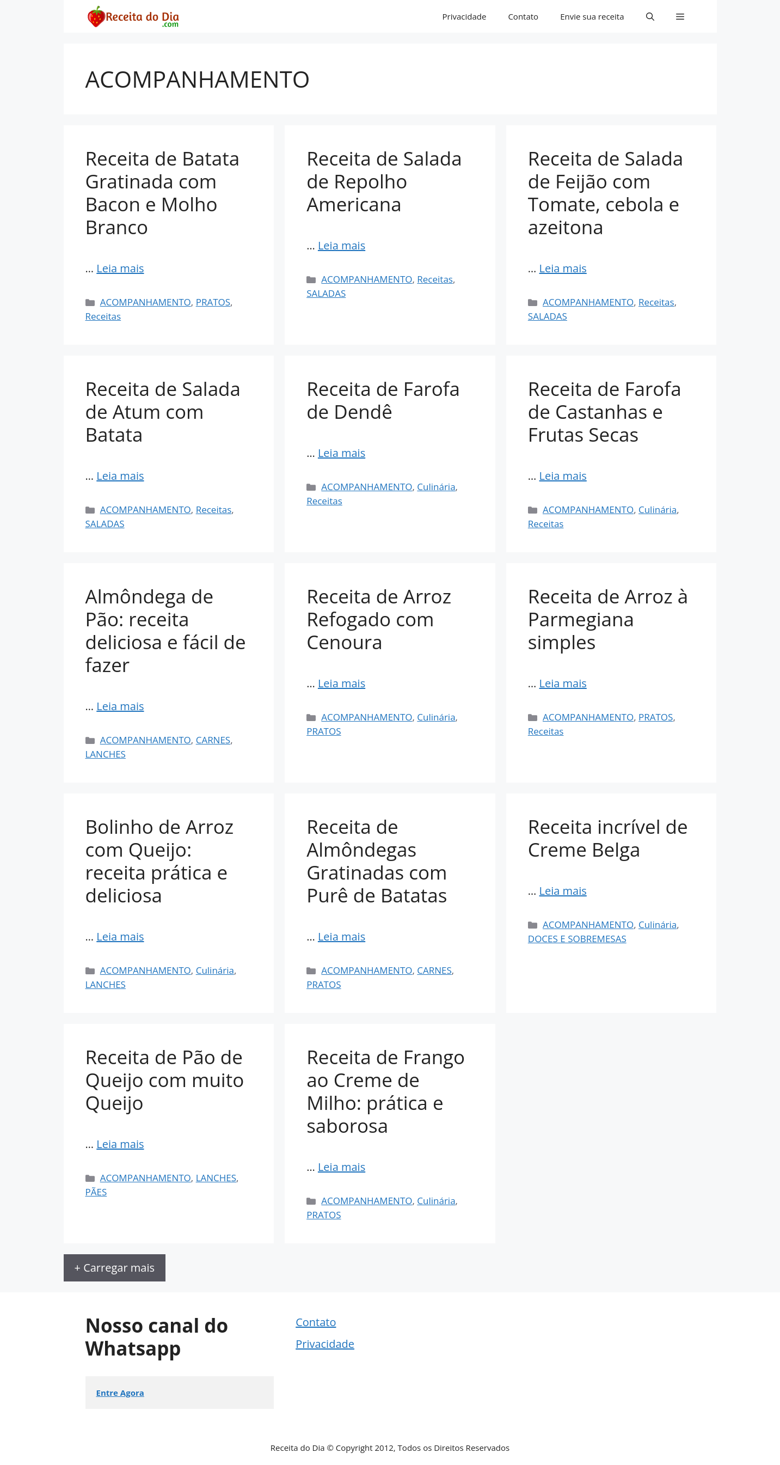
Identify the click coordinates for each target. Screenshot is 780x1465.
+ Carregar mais (115, 1267)
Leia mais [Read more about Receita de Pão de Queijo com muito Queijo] (120, 1144)
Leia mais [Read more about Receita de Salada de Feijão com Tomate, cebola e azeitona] (563, 268)
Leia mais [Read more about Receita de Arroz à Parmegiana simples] (563, 683)
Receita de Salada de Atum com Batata (163, 411)
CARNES (213, 740)
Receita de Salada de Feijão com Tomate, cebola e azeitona (605, 192)
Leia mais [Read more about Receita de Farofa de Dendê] (341, 452)
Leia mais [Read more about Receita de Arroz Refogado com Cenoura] (341, 683)
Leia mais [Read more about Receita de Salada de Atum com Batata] (120, 475)
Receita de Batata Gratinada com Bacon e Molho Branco (162, 192)
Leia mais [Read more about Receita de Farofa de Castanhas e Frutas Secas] (563, 475)
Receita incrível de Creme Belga (608, 838)
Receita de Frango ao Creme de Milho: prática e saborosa (385, 1091)
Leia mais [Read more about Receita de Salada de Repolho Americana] (341, 245)
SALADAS (326, 293)
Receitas (103, 316)
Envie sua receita (592, 16)
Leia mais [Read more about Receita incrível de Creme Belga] (563, 890)
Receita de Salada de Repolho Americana (384, 181)
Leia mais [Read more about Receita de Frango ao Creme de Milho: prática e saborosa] (341, 1166)
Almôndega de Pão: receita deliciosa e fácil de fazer (165, 630)
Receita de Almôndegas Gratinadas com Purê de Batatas (376, 861)
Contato (523, 16)
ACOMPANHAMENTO (145, 302)
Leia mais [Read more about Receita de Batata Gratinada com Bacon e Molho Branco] (120, 268)
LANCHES (105, 754)
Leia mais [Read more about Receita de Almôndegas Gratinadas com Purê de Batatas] (341, 936)
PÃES (96, 1192)
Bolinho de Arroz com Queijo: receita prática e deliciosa (159, 861)
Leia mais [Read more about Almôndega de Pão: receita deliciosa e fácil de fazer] (120, 706)
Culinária (436, 486)
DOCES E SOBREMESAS (577, 938)
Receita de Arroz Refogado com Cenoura (378, 619)
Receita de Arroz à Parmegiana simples (608, 619)
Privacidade (465, 16)
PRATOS (213, 302)
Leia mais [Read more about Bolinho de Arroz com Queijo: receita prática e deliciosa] (120, 936)
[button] (650, 16)
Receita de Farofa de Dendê (383, 400)
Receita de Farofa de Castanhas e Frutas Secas (604, 411)
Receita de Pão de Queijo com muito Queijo (164, 1079)
